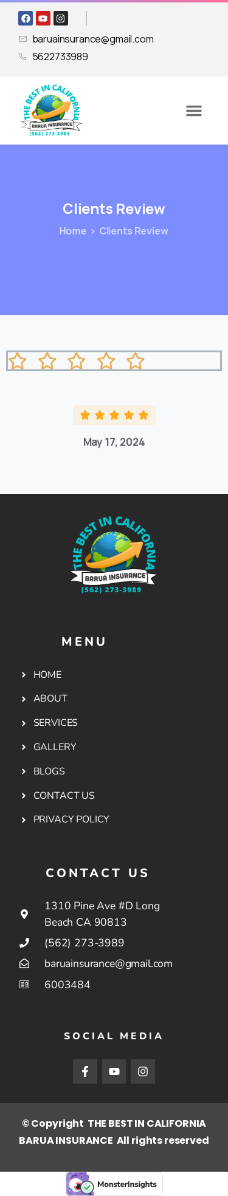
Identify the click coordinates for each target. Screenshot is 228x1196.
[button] (194, 110)
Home (70, 230)
